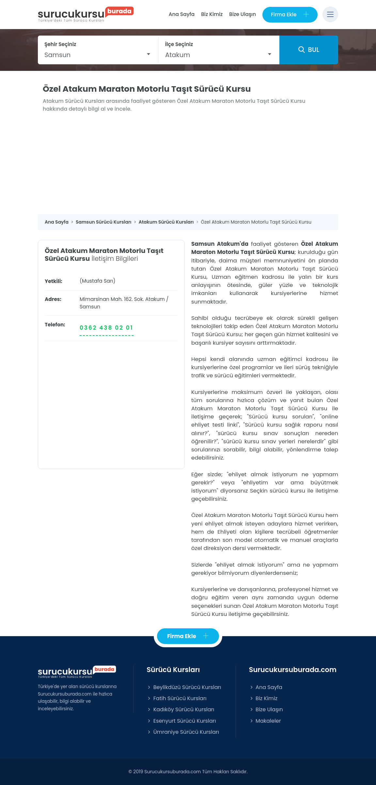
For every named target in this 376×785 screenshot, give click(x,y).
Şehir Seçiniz (60, 44)
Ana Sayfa (181, 14)
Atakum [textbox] (177, 54)
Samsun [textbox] (57, 54)
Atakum (155, 299)
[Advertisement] (188, 165)
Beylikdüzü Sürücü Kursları (184, 687)
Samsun (90, 306)
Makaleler (265, 721)
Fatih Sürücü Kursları (176, 698)
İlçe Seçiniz (179, 44)
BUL (308, 50)
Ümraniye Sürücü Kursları (183, 732)
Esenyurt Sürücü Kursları (181, 721)
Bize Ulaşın (242, 14)
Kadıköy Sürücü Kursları (180, 710)
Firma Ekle (290, 14)
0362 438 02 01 (106, 328)
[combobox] (98, 54)
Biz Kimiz (212, 14)
